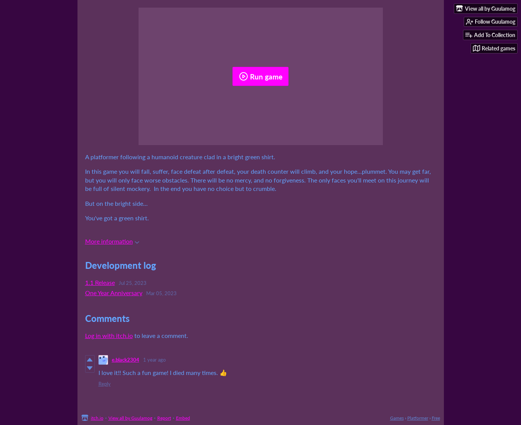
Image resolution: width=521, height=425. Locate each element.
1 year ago (154, 360)
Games (397, 418)
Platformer (417, 418)
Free (436, 418)
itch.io (97, 418)
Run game (260, 76)
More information (112, 241)
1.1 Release (100, 282)
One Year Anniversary (113, 292)
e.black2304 (125, 360)
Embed (183, 418)
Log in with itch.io (109, 335)
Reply (104, 384)
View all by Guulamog (130, 418)
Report (164, 418)
